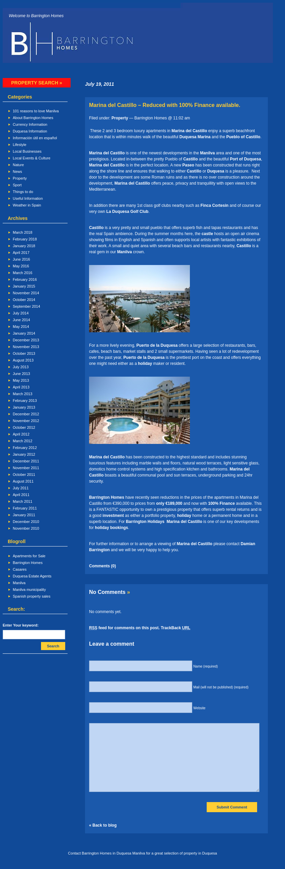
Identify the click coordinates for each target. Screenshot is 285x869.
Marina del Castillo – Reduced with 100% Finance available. (164, 105)
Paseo (188, 165)
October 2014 (24, 300)
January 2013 (24, 407)
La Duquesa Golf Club (127, 211)
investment (113, 515)
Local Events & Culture (31, 158)
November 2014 (26, 293)
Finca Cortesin (215, 205)
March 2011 (22, 501)
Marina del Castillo (189, 130)
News (17, 171)
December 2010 (26, 522)
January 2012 (24, 454)
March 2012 (22, 441)
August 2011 (23, 481)
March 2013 (22, 394)
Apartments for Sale (29, 556)
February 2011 (25, 508)
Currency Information (30, 124)
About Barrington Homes (33, 118)
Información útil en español (35, 138)
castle (207, 233)
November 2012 (26, 421)
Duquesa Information (30, 131)
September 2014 (26, 306)
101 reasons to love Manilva (36, 111)
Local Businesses (27, 151)
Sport (17, 185)
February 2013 (25, 401)
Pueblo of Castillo (243, 137)
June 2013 (21, 374)
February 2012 (25, 448)
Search (53, 646)
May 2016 (21, 266)
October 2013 (24, 353)
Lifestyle (19, 145)
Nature (18, 165)
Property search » (36, 82)
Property (20, 178)
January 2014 (24, 333)
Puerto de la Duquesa (157, 345)
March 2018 (22, 232)
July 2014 (21, 313)
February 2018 (25, 239)
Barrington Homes (28, 563)
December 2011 (26, 461)
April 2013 (21, 387)
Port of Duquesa (245, 159)
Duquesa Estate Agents (32, 576)
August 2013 (23, 360)
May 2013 (21, 380)
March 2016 (22, 273)
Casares (20, 569)
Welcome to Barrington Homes (36, 15)
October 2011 (24, 475)
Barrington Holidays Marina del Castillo (164, 521)
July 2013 (21, 367)
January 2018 (24, 246)
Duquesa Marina (195, 137)
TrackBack (175, 628)
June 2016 (21, 259)
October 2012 (24, 427)
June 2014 (21, 320)
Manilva (19, 583)
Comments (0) (102, 566)
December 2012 (26, 414)
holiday (145, 363)
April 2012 (21, 434)
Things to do (23, 192)
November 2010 (26, 528)
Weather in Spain (27, 205)
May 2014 (21, 327)
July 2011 (21, 488)
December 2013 (26, 340)
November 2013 (26, 347)
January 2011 (24, 515)
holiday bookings (111, 527)
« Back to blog (103, 825)
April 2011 (21, 495)
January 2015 (24, 286)
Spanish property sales (31, 596)
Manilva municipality (29, 590)
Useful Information (28, 198)
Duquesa (216, 171)
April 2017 (21, 253)
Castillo (190, 159)
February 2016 (25, 279)
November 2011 (26, 468)
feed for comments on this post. (124, 628)
